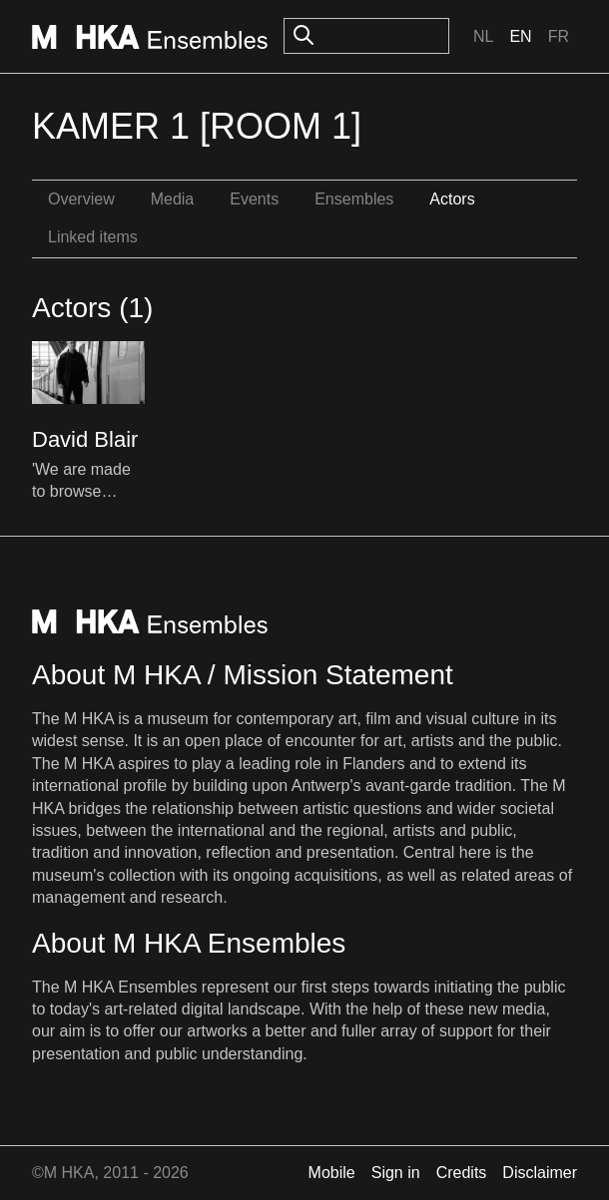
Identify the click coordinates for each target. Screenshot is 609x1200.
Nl (483, 36)
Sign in (395, 1172)
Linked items (93, 236)
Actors (451, 199)
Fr (558, 36)
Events (254, 199)
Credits (461, 1172)
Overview (81, 199)
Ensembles (353, 199)
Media (173, 199)
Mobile (331, 1172)
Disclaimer (539, 1172)
